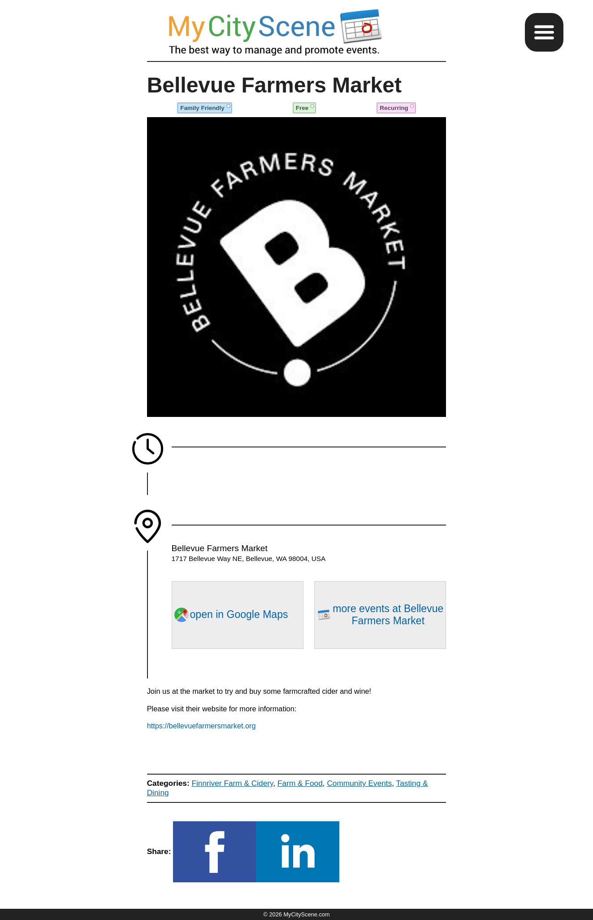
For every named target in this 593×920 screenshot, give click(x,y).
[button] (544, 32)
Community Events (359, 783)
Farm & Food (300, 783)
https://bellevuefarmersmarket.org (201, 726)
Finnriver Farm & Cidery (232, 783)
